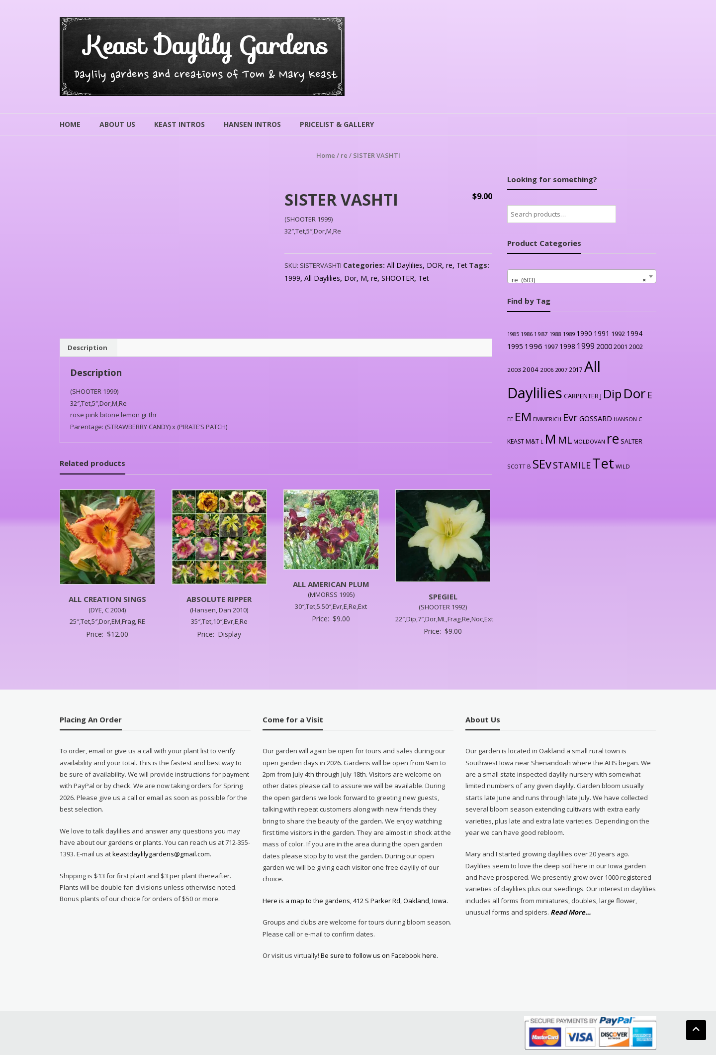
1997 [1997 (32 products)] (551, 346)
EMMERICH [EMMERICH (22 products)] (547, 419)
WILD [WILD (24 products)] (623, 466)
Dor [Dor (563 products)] (634, 393)
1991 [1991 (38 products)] (602, 333)
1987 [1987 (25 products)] (541, 334)
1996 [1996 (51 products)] (533, 346)
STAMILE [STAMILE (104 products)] (572, 465)
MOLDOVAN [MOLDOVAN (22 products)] (589, 441)
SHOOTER (397, 278)
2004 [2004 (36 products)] (530, 369)
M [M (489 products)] (550, 438)
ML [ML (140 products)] (565, 440)
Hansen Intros (252, 124)
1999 (292, 278)
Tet (461, 265)
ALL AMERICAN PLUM (331, 584)
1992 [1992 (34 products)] (618, 333)
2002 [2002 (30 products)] (636, 347)
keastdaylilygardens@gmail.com (161, 853)
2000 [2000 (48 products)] (604, 346)
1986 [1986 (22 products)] (527, 334)
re (344, 155)
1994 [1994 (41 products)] (634, 333)
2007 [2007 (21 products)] (561, 369)
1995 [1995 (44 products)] (515, 346)
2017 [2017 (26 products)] (576, 369)
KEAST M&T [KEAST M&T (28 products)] (523, 441)
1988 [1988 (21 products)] (555, 334)
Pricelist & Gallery (337, 124)
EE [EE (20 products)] (510, 419)
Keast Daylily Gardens (206, 45)
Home (70, 124)
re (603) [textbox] (579, 280)
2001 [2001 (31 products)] (620, 346)
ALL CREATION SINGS (107, 599)
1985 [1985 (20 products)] (513, 334)
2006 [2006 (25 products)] (547, 369)
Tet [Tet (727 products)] (603, 463)
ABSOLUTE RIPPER (219, 599)
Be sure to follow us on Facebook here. (378, 955)
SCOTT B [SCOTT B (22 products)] (519, 466)
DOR (434, 265)
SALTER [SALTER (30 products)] (631, 441)
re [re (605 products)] (613, 439)
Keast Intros (179, 124)
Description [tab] (87, 347)
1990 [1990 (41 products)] (584, 333)
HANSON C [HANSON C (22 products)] (628, 419)
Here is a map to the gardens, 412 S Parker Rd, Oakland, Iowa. (355, 900)
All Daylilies (405, 265)
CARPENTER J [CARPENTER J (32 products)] (583, 395)
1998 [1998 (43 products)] (567, 346)
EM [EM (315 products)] (523, 417)
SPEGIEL (443, 596)
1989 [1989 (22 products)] (569, 334)
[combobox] (581, 276)
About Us (117, 124)
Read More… (570, 912)
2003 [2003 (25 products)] (514, 369)
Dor (350, 278)
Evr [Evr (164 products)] (570, 417)
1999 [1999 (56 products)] (586, 346)
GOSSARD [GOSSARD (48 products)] (595, 418)
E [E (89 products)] (649, 395)
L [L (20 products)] (541, 441)
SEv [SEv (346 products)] (542, 464)
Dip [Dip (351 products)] (612, 393)
